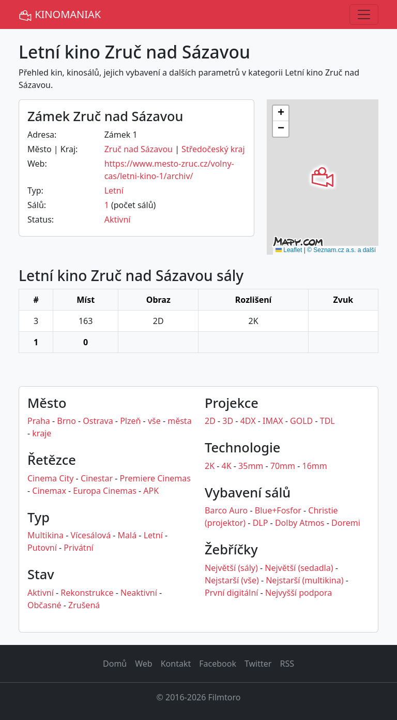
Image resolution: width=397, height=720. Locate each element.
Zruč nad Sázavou (138, 149)
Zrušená (84, 605)
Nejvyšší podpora (298, 592)
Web (143, 663)
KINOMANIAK (60, 14)
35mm (250, 466)
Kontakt (176, 663)
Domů (115, 663)
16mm (314, 466)
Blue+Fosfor (278, 510)
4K (227, 466)
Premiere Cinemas (155, 478)
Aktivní (117, 219)
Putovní (42, 547)
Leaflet (289, 250)
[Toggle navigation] (363, 14)
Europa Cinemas (104, 490)
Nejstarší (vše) (232, 580)
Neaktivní (138, 592)
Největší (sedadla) (299, 568)
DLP (260, 522)
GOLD (301, 421)
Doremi (345, 522)
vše (154, 421)
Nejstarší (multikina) (304, 580)
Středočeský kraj (213, 149)
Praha (38, 421)
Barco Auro (226, 510)
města (179, 421)
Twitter (258, 663)
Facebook (217, 663)
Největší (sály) (231, 568)
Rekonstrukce (86, 592)
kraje (41, 433)
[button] (322, 177)
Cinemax (49, 490)
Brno (66, 421)
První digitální (231, 592)
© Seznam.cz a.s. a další (341, 250)
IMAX (273, 421)
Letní (114, 190)
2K (210, 466)
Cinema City (50, 478)
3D (227, 421)
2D (210, 421)
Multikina (45, 535)
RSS (287, 663)
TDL (327, 421)
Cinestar (97, 478)
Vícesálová (90, 535)
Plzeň (130, 421)
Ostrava (98, 421)
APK (151, 490)
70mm (282, 466)
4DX (248, 421)
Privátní (78, 547)
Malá (127, 535)
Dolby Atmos (300, 522)
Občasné (44, 605)
